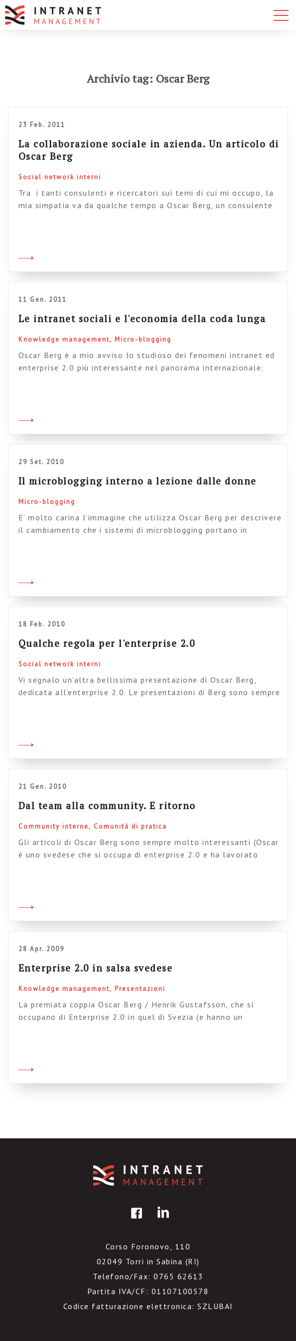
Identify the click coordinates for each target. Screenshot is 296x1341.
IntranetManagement (148, 1175)
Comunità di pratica (130, 826)
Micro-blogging (143, 339)
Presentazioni (140, 988)
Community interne (53, 826)
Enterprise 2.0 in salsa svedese (95, 968)
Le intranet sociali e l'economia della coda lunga (142, 318)
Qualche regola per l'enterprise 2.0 (106, 643)
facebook (135, 1220)
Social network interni (59, 177)
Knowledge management (64, 339)
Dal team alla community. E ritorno (107, 805)
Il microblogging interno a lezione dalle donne (137, 481)
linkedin (161, 1220)
